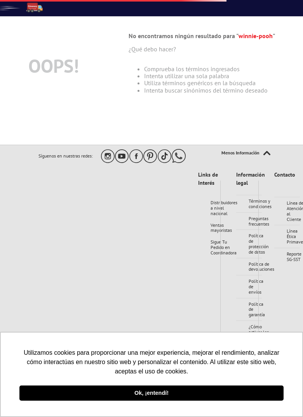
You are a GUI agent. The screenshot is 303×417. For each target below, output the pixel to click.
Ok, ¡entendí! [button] (151, 393)
